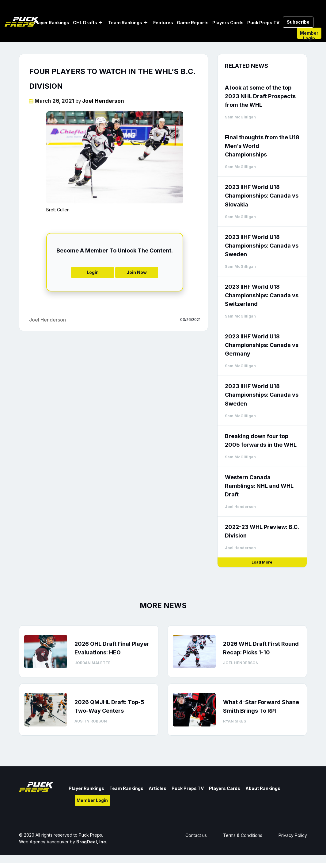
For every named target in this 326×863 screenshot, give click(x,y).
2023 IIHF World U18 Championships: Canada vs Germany (261, 345)
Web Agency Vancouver (44, 841)
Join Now (137, 272)
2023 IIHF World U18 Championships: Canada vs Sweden (261, 245)
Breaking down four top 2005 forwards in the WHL (261, 440)
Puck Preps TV (263, 22)
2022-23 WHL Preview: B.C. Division (262, 531)
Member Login (309, 34)
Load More (262, 562)
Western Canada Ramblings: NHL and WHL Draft (259, 486)
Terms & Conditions (242, 835)
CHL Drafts (85, 22)
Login (93, 272)
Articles (157, 788)
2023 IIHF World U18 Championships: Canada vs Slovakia (261, 195)
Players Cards (228, 22)
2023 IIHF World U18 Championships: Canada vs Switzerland (261, 295)
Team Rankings (125, 22)
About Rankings (262, 788)
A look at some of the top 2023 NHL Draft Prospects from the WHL (260, 96)
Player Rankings (51, 22)
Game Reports (193, 22)
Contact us (196, 835)
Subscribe (298, 22)
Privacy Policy (293, 835)
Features (163, 22)
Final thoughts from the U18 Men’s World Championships (262, 146)
